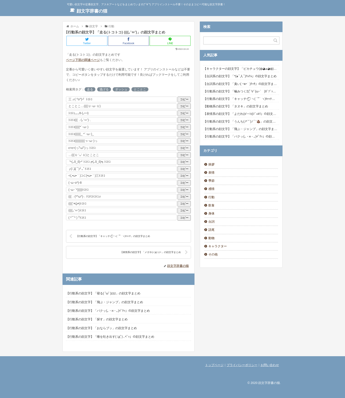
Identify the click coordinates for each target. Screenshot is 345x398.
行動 (211, 197)
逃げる (104, 89)
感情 (211, 189)
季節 (211, 180)
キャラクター (217, 246)
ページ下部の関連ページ (83, 60)
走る (90, 89)
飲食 (211, 205)
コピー (184, 99)
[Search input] (239, 40)
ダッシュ (121, 89)
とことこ (140, 89)
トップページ (214, 365)
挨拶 (211, 164)
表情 (211, 172)
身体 (211, 213)
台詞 (211, 221)
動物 (211, 238)
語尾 (211, 229)
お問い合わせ (270, 365)
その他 (213, 254)
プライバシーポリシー (242, 365)
